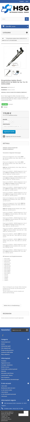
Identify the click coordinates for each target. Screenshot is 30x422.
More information (23, 414)
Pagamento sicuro (5, 363)
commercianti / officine (7, 375)
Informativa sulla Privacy (7, 373)
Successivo (21, 73)
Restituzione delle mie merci (8, 388)
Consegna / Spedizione (7, 365)
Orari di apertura (5, 377)
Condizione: (4, 89)
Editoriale (3, 371)
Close (26, 412)
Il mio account (6, 383)
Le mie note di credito (6, 390)
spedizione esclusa (13, 115)
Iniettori (3, 344)
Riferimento (4, 87)
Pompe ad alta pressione (7, 350)
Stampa (5, 107)
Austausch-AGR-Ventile (7, 352)
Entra (27, 1)
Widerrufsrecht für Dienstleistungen (10, 379)
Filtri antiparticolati (6, 348)
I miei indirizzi (4, 392)
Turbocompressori (5, 342)
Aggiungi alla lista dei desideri (13, 136)
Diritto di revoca (5, 367)
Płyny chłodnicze (5, 354)
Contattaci (21, 1)
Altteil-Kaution (6, 124)
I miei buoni (4, 396)
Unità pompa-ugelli (6, 346)
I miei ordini (4, 386)
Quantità (5, 119)
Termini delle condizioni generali (9, 369)
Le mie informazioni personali (8, 394)
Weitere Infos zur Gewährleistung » (12, 305)
